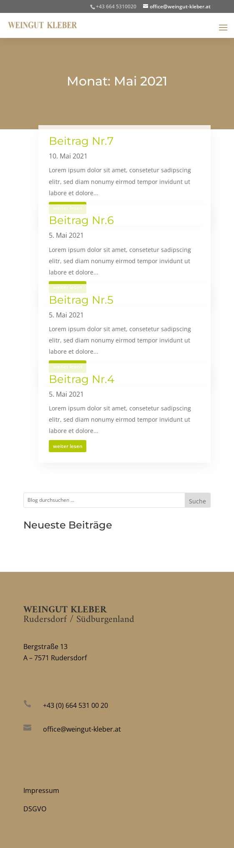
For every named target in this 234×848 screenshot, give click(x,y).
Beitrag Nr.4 (81, 379)
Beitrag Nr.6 (81, 220)
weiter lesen (68, 446)
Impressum (41, 790)
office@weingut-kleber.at (82, 729)
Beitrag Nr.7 (81, 141)
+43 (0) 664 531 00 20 (75, 705)
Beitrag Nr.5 (81, 300)
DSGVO (34, 808)
